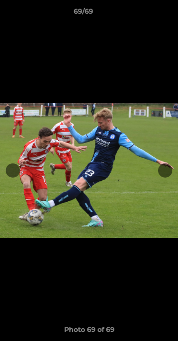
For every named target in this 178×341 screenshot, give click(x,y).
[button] (144, 13)
